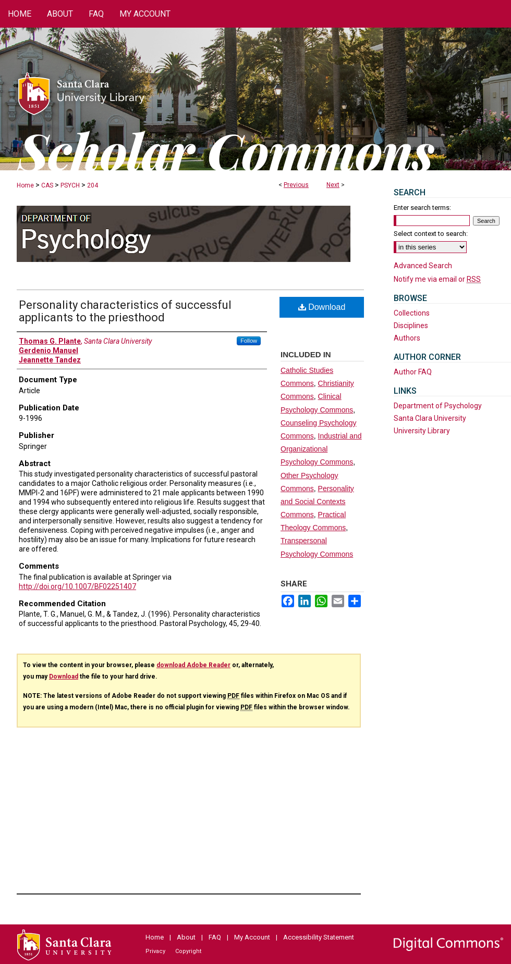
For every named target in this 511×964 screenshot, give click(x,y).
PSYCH (70, 185)
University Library (422, 431)
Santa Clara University (430, 418)
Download (322, 307)
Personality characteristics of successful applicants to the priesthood (125, 311)
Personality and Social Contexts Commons (317, 501)
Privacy (155, 951)
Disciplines (411, 325)
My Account (252, 937)
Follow (248, 340)
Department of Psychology (438, 406)
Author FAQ (413, 372)
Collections (412, 313)
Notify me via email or (437, 279)
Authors (407, 338)
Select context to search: (431, 233)
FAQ (215, 937)
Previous (296, 185)
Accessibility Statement (318, 937)
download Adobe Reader (193, 665)
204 (92, 185)
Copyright (188, 951)
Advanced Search (423, 265)
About (186, 937)
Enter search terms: (422, 207)
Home (25, 185)
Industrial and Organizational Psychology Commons (321, 449)
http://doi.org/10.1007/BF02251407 (77, 586)
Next (332, 185)
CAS (47, 185)
